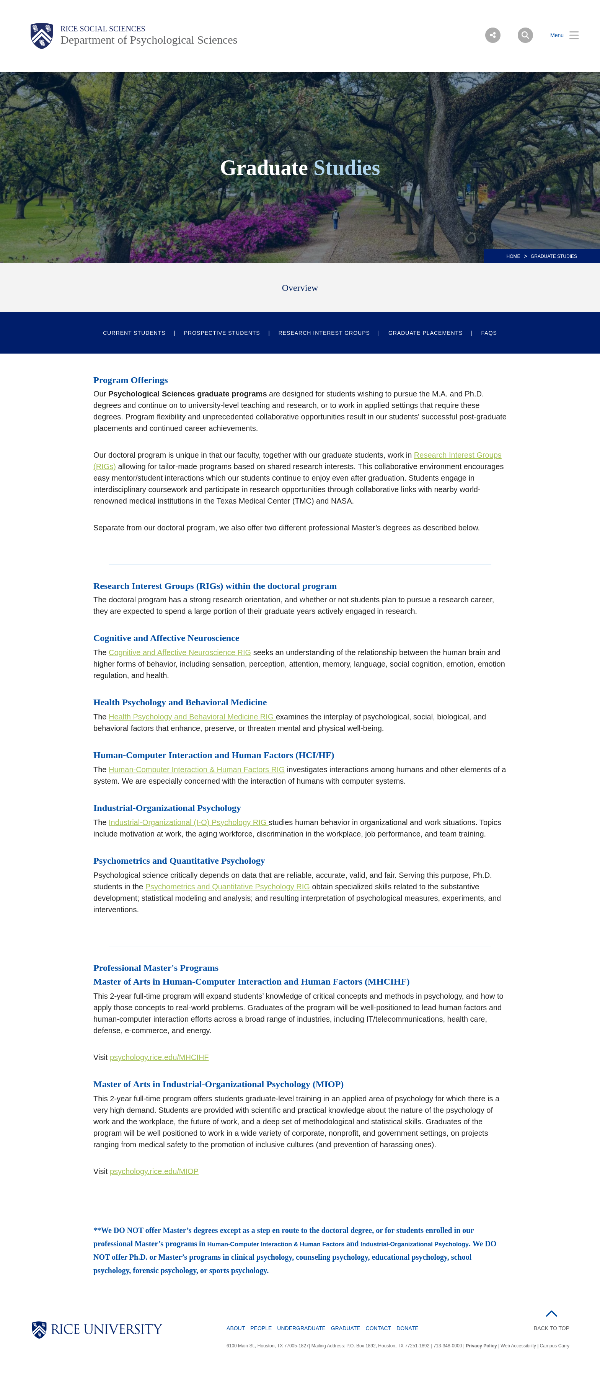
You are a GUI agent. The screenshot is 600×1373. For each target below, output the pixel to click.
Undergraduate (301, 1328)
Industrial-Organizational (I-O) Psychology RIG (189, 822)
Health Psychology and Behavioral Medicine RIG (192, 717)
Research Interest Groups (324, 333)
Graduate (345, 1328)
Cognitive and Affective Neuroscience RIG (180, 652)
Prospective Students (222, 333)
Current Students (134, 333)
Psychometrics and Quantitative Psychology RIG (227, 886)
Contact (378, 1328)
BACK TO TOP (551, 1328)
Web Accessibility (518, 1346)
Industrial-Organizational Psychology (414, 1244)
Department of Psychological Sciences (148, 39)
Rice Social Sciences (102, 29)
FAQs (489, 333)
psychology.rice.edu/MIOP (154, 1171)
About (236, 1328)
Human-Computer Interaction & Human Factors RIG (197, 769)
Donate (407, 1328)
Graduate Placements (425, 333)
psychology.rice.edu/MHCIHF (159, 1057)
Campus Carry (554, 1346)
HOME (513, 256)
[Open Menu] (559, 35)
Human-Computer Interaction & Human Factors (275, 1244)
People (261, 1328)
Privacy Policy (481, 1346)
